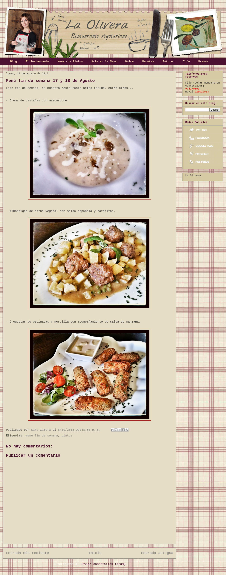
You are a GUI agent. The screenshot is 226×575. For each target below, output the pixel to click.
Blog (13, 61)
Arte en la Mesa (104, 61)
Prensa (203, 61)
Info (186, 61)
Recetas (148, 61)
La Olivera (193, 175)
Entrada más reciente (27, 553)
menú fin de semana (42, 435)
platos (67, 435)
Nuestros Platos (70, 61)
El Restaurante (37, 61)
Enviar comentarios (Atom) (103, 564)
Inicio (95, 553)
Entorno (168, 61)
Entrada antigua (157, 553)
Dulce (129, 61)
